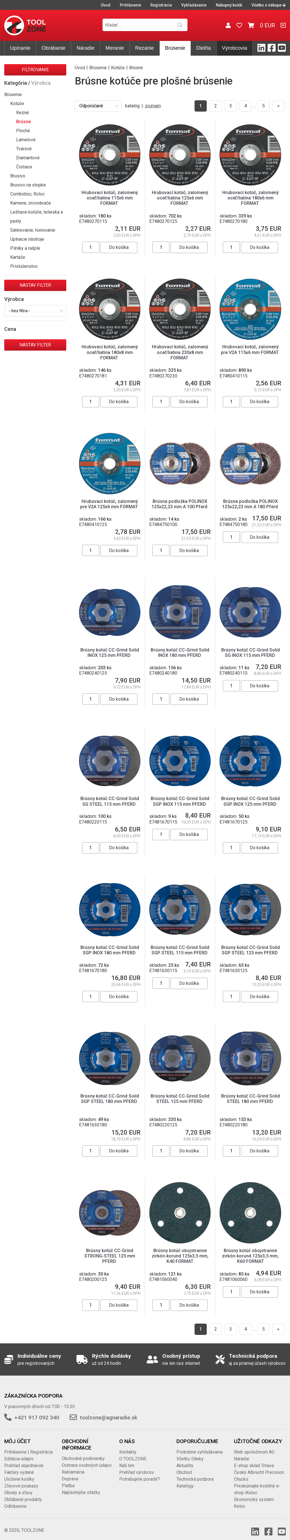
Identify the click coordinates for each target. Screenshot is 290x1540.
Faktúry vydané (19, 1466)
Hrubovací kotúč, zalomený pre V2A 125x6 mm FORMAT (109, 504)
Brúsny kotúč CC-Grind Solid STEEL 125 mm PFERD (180, 1098)
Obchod (184, 1466)
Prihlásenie (130, 5)
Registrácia (161, 5)
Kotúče (17, 103)
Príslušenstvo (24, 266)
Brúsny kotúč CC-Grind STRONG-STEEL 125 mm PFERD (109, 1250)
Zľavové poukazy (21, 1480)
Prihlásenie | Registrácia (28, 1446)
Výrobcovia (234, 48)
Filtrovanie (35, 69)
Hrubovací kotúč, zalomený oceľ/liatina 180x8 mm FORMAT (110, 352)
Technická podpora (195, 1473)
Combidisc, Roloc (27, 194)
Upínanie (20, 48)
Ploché (23, 130)
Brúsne (23, 121)
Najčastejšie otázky (81, 1486)
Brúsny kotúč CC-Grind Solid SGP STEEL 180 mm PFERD (109, 1098)
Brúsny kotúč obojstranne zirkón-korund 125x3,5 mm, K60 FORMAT (250, 1250)
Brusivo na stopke (28, 185)
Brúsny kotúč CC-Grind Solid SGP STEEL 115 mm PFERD (180, 950)
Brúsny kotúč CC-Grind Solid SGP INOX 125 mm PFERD (250, 801)
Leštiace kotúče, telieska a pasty (36, 216)
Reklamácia (73, 1466)
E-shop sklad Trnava (254, 1460)
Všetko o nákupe (268, 5)
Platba (68, 1480)
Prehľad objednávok (24, 1460)
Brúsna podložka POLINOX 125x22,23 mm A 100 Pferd (180, 504)
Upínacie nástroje (27, 239)
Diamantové (28, 157)
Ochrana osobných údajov (87, 1459)
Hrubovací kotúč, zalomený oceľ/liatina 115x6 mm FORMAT (110, 198)
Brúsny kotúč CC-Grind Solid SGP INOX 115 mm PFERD (180, 801)
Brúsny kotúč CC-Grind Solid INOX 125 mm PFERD (109, 652)
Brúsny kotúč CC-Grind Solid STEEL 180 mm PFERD (250, 1098)
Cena (10, 329)
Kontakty (128, 1446)
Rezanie (144, 48)
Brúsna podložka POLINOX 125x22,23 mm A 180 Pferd (250, 504)
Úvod (105, 5)
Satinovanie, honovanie (32, 230)
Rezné (22, 112)
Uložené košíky (19, 1473)
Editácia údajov (19, 1453)
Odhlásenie (15, 1500)
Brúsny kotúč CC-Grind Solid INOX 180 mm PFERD (180, 652)
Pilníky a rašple (25, 248)
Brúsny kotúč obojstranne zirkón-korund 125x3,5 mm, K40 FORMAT (180, 1250)
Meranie (115, 48)
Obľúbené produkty (23, 1493)
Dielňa (203, 48)
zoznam (153, 105)
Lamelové (26, 139)
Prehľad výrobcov (136, 1466)
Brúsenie (175, 48)
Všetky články (190, 1453)
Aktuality (184, 1460)
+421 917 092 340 (36, 1412)
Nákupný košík (229, 5)
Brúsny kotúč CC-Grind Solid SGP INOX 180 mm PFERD (109, 950)
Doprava (70, 1473)
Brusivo (17, 176)
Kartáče (17, 257)
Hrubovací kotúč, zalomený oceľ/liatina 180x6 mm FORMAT (250, 198)
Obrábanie (53, 48)
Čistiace (24, 167)
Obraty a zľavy (18, 1487)
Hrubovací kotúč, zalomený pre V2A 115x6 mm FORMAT (250, 349)
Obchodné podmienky (83, 1453)
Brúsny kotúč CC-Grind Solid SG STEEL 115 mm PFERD (109, 801)
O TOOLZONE (132, 1453)
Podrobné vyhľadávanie (199, 1446)
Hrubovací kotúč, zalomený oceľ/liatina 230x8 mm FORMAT (180, 352)
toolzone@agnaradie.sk (108, 1412)
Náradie (85, 48)
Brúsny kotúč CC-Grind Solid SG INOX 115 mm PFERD (250, 652)
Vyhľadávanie (193, 5)
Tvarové (24, 148)
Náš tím (126, 1460)
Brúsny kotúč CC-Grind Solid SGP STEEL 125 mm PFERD (250, 950)
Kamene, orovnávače (30, 203)
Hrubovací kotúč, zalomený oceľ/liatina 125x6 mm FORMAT (180, 198)
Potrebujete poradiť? (139, 1473)
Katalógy (185, 1480)
